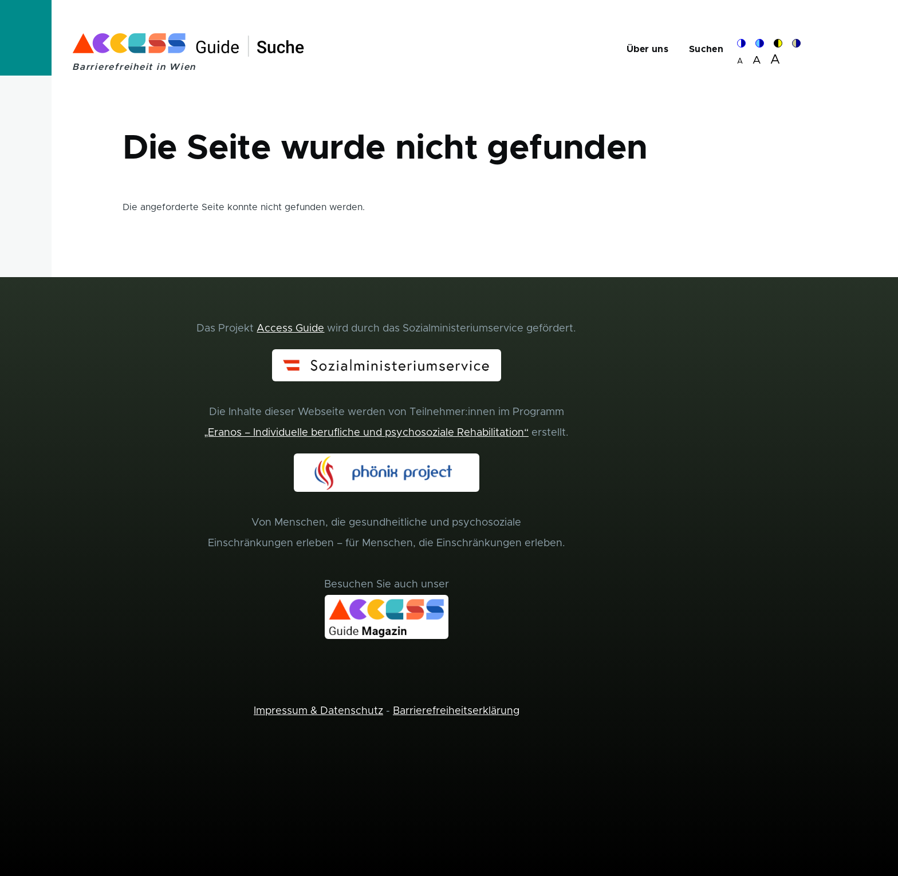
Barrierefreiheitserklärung (456, 711)
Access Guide (290, 328)
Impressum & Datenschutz (318, 711)
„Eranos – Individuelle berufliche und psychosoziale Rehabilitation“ (366, 433)
